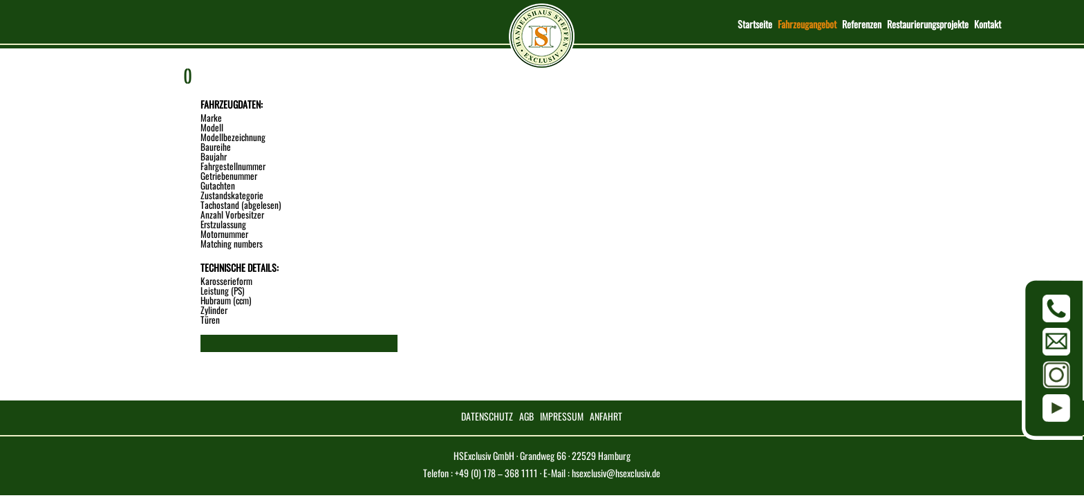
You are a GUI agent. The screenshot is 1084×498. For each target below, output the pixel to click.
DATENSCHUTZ (487, 416)
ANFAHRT (606, 416)
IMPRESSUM (561, 416)
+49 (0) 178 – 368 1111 (496, 472)
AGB (526, 416)
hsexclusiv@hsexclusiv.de (616, 472)
